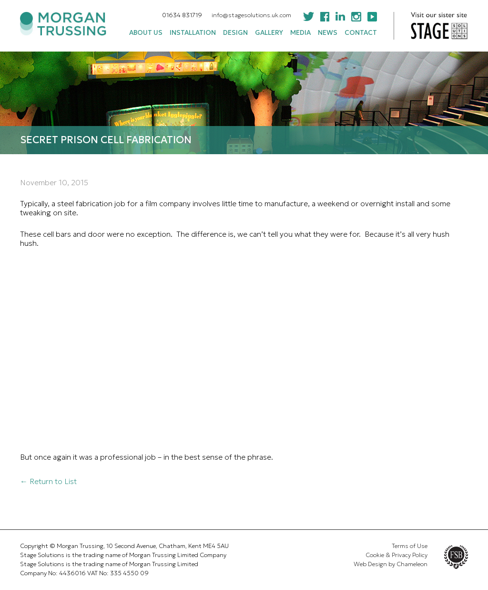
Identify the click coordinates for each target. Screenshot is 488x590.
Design (235, 33)
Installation (193, 33)
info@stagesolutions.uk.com (251, 15)
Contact (361, 33)
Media (300, 33)
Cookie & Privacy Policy (396, 555)
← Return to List (48, 481)
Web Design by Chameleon (390, 564)
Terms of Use (409, 546)
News (327, 33)
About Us (146, 33)
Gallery (269, 33)
